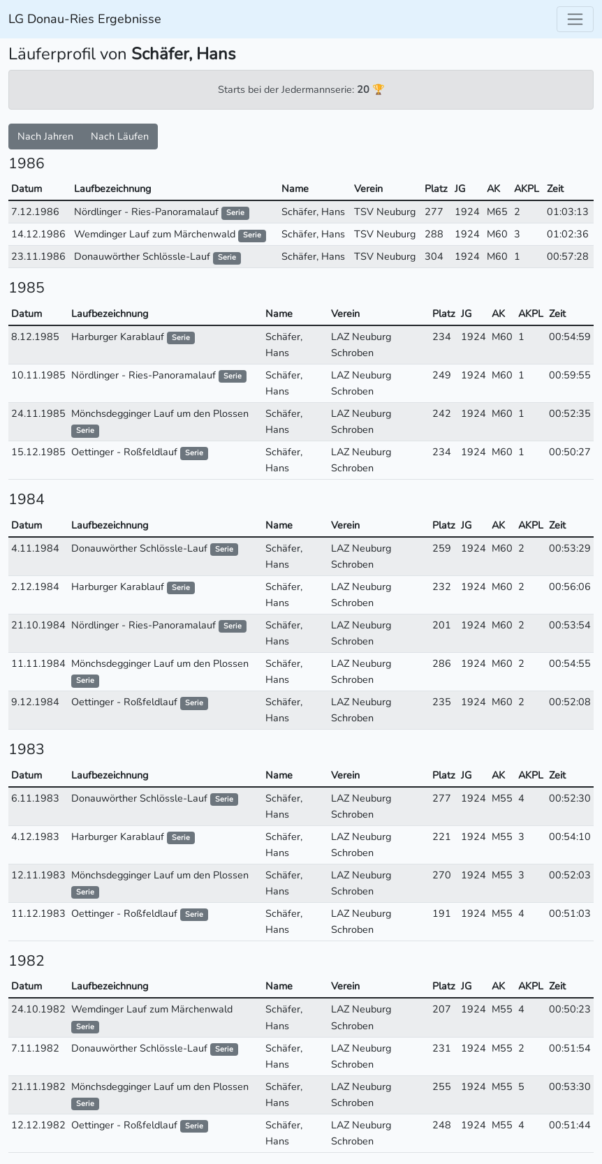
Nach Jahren (45, 136)
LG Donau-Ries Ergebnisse (84, 18)
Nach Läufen (120, 136)
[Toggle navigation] (575, 19)
